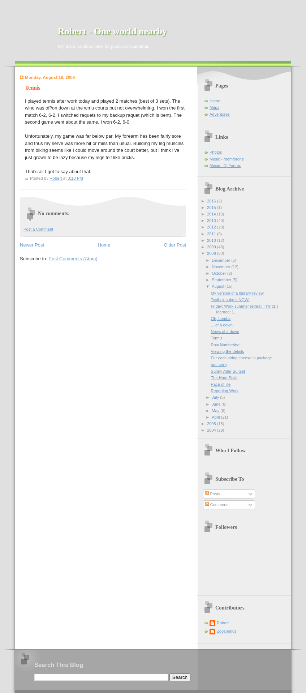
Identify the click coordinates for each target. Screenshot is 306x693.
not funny (219, 364)
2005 (212, 424)
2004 (212, 430)
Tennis (217, 338)
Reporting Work (225, 391)
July (216, 397)
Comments (217, 504)
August (218, 286)
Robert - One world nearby (112, 31)
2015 (212, 207)
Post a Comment (38, 229)
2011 (212, 234)
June (216, 404)
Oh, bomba (221, 318)
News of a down (225, 331)
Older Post (175, 245)
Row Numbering (225, 345)
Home (104, 245)
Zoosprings (227, 631)
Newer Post (32, 245)
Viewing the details (227, 351)
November (221, 267)
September (222, 280)
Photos (216, 152)
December (221, 260)
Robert (223, 623)
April (216, 417)
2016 (212, 201)
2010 (212, 240)
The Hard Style (224, 378)
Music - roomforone (227, 159)
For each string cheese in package (241, 358)
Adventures (220, 114)
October (219, 273)
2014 (212, 214)
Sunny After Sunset (228, 371)
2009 (212, 247)
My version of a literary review (237, 293)
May (216, 410)
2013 (212, 220)
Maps (214, 107)
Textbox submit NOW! (230, 300)
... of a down (222, 325)
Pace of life (221, 384)
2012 (212, 227)
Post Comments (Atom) (73, 258)
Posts (212, 494)
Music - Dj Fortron (225, 165)
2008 (212, 253)
